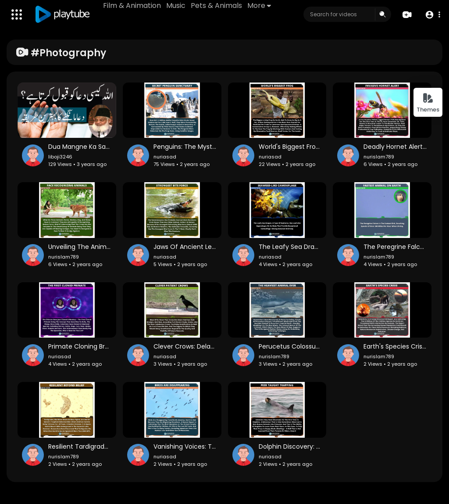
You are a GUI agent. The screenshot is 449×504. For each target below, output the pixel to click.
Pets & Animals (216, 5)
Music (175, 5)
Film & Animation (132, 5)
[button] (432, 15)
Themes (428, 103)
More (259, 5)
